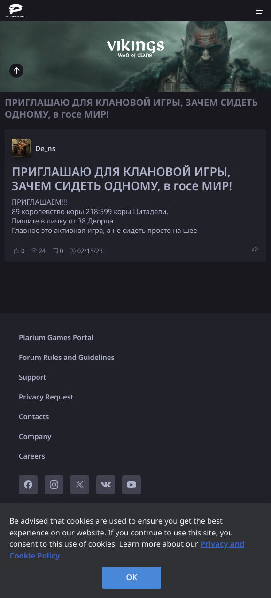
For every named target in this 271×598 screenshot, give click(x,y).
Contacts (34, 417)
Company (35, 436)
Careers (32, 456)
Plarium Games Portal (56, 338)
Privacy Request (46, 397)
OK (132, 577)
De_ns (45, 148)
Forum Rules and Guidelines (67, 357)
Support (32, 377)
